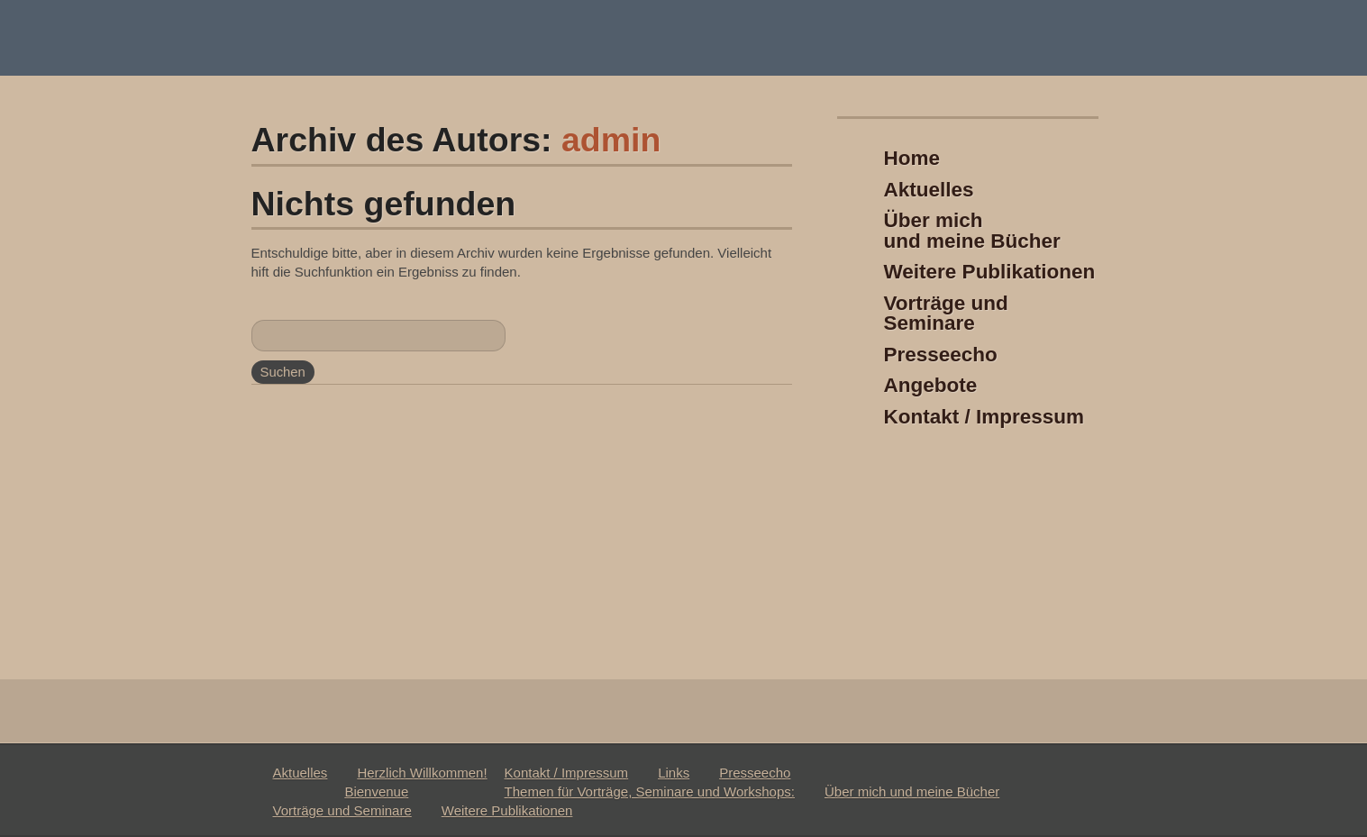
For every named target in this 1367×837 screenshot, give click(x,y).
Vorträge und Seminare (946, 313)
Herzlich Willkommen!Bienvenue (415, 782)
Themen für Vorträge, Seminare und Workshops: (650, 791)
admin (611, 140)
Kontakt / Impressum (984, 416)
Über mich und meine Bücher (912, 791)
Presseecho (941, 354)
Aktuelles (929, 189)
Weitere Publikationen (990, 271)
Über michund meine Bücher (972, 230)
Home (912, 158)
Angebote (931, 385)
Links (673, 772)
